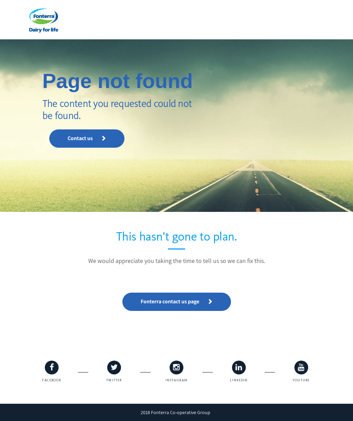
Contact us (87, 138)
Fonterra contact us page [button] (177, 301)
